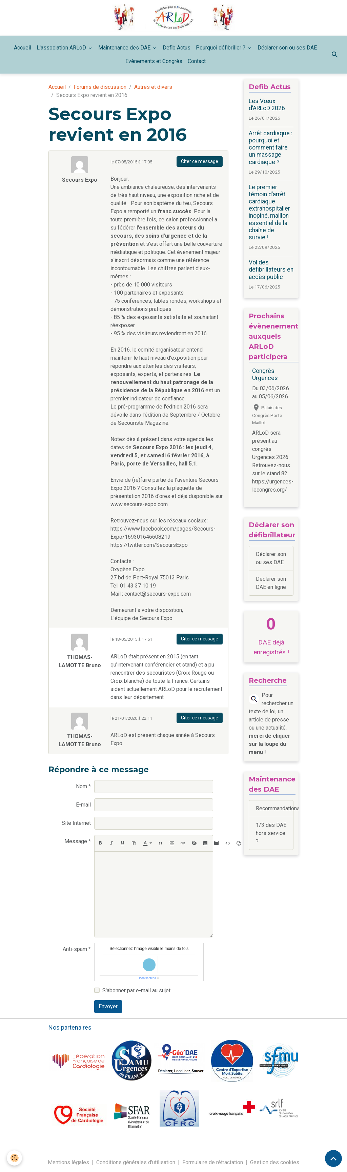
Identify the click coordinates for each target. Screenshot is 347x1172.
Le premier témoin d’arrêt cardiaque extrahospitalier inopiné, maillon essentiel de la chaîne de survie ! (269, 212)
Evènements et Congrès (153, 61)
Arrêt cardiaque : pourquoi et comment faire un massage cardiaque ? (270, 147)
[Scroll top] (333, 1158)
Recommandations (274, 808)
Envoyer (108, 1006)
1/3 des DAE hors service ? (271, 833)
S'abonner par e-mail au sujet (136, 990)
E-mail (83, 804)
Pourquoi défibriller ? (221, 47)
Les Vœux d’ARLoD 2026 (267, 105)
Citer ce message (199, 161)
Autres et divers (153, 87)
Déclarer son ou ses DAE (287, 47)
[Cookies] (14, 1158)
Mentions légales (68, 1162)
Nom (81, 786)
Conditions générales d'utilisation (135, 1162)
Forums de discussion (100, 87)
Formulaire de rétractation (212, 1162)
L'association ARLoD (62, 47)
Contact (197, 61)
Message (75, 841)
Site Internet (76, 823)
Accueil (22, 47)
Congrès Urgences (265, 374)
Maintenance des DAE (125, 47)
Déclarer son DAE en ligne (271, 583)
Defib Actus (176, 47)
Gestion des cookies (274, 1162)
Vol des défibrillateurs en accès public (271, 269)
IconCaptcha (147, 978)
